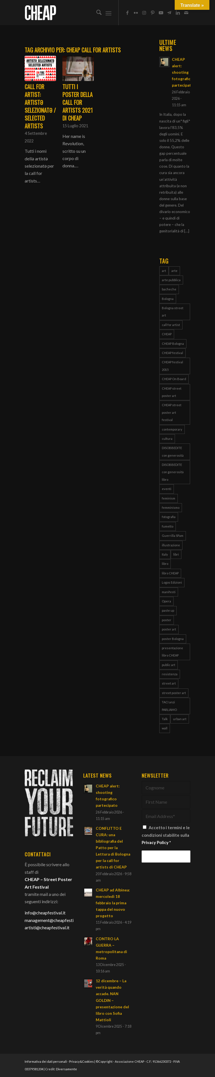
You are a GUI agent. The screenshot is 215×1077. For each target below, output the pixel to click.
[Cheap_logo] (40, 12)
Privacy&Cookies (81, 1061)
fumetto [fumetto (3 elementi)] (167, 526)
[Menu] (108, 12)
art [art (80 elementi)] (164, 270)
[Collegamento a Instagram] (144, 12)
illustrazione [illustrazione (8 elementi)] (171, 545)
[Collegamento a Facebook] (127, 12)
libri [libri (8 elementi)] (176, 554)
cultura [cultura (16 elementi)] (167, 438)
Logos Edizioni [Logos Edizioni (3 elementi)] (172, 582)
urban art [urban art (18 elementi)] (179, 719)
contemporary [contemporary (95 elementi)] (172, 429)
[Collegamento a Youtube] (161, 12)
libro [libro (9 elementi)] (165, 563)
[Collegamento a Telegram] (169, 12)
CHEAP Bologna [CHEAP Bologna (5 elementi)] (173, 343)
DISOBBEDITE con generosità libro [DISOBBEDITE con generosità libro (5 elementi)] (173, 472)
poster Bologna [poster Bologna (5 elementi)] (173, 639)
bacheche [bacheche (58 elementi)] (169, 289)
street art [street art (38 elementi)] (169, 683)
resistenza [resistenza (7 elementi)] (169, 674)
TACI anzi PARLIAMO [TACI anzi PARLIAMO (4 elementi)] (169, 705)
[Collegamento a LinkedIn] (178, 12)
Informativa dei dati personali (46, 1061)
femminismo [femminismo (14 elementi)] (170, 507)
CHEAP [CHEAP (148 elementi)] (167, 334)
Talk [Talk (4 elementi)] (165, 719)
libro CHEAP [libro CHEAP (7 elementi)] (170, 573)
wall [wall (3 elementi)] (164, 728)
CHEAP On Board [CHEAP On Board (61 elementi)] (174, 379)
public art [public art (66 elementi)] (168, 665)
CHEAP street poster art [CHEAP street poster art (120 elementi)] (171, 392)
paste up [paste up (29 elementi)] (168, 610)
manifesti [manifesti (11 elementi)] (169, 592)
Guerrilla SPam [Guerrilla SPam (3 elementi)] (172, 535)
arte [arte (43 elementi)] (174, 270)
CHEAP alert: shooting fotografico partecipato (183, 72)
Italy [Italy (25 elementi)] (165, 554)
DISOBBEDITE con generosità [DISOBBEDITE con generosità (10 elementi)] (173, 451)
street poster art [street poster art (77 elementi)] (174, 693)
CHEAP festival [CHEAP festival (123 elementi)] (172, 353)
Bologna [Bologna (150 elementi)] (168, 299)
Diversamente (66, 1069)
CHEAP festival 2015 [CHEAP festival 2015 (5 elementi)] (172, 365)
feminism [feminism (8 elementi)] (168, 498)
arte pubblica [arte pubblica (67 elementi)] (171, 280)
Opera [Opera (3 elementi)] (166, 601)
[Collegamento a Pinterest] (152, 12)
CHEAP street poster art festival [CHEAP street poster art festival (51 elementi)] (171, 412)
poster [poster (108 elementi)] (166, 620)
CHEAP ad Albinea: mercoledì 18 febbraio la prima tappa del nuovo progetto (113, 903)
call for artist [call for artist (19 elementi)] (171, 325)
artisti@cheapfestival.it (47, 927)
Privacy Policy (155, 842)
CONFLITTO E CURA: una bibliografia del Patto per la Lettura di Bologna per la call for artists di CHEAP (113, 848)
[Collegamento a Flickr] (136, 12)
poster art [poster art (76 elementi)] (169, 629)
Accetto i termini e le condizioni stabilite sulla (166, 835)
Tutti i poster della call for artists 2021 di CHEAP (77, 102)
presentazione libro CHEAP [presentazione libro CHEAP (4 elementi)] (172, 651)
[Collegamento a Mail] (186, 12)
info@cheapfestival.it (45, 912)
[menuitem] (96, 12)
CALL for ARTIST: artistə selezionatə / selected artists (40, 106)
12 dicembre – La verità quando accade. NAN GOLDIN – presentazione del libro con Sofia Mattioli (112, 1000)
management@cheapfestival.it (54, 920)
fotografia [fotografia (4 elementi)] (169, 517)
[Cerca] (96, 12)
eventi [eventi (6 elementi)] (166, 489)
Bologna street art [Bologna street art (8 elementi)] (172, 311)
